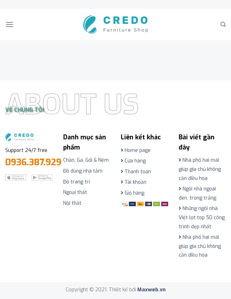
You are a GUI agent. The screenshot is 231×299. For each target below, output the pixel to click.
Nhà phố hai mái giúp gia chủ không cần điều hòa (200, 169)
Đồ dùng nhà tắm (83, 171)
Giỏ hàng (132, 193)
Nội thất (72, 203)
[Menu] (9, 24)
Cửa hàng (133, 161)
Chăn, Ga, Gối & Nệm (86, 160)
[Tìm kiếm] (223, 24)
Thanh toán (136, 171)
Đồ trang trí (76, 182)
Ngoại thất (75, 192)
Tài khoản (133, 182)
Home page (136, 150)
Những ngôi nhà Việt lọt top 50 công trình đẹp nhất (202, 217)
